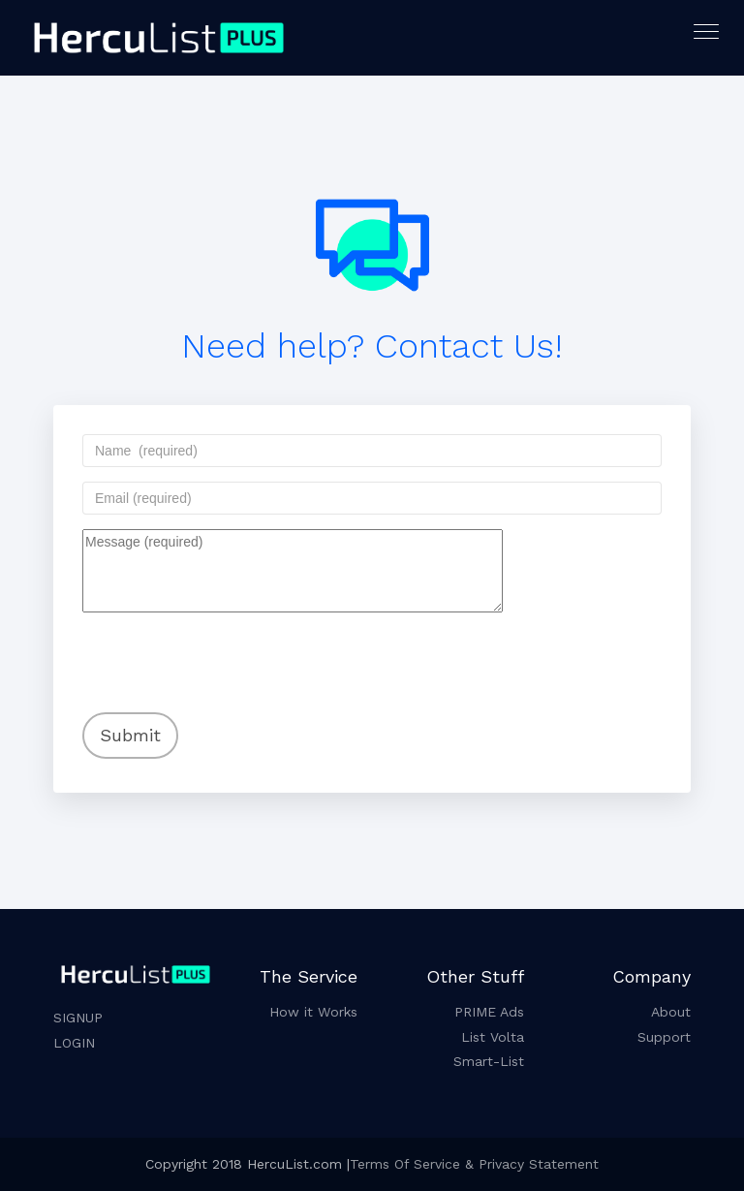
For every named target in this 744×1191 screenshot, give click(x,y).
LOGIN (74, 1042)
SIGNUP (78, 1017)
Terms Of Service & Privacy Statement (474, 1164)
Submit (130, 735)
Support (664, 1037)
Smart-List (488, 1061)
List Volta (492, 1037)
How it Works (313, 1011)
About (671, 1011)
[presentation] (207, 649)
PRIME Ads (489, 1011)
